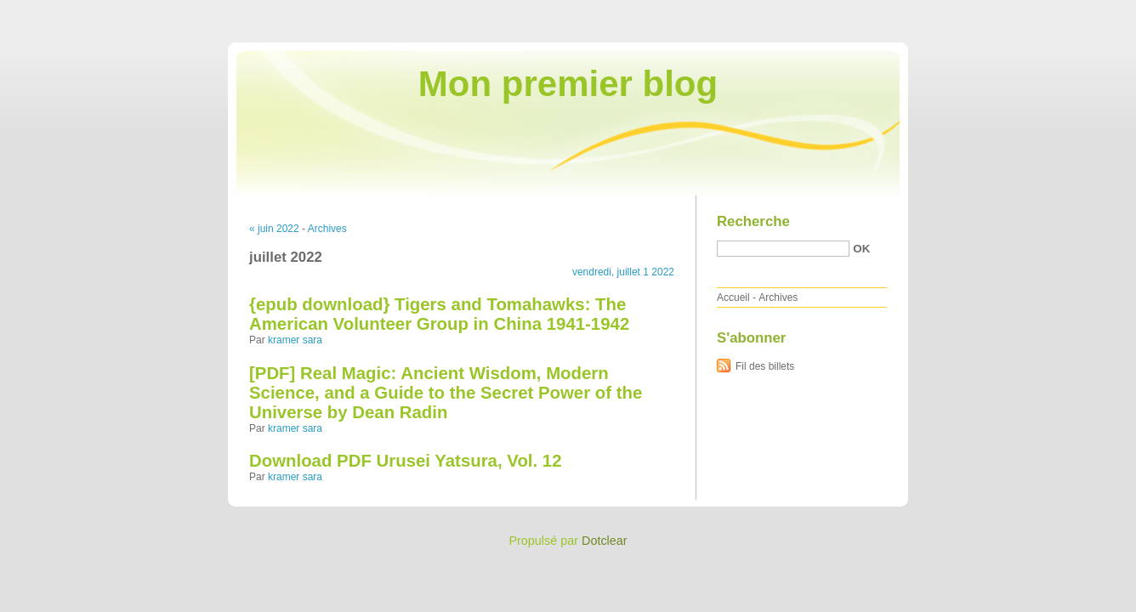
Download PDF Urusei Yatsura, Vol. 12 (405, 460)
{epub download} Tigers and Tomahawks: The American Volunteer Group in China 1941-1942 (439, 314)
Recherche (753, 221)
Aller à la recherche (1086, 12)
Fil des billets (765, 366)
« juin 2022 (274, 229)
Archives (327, 229)
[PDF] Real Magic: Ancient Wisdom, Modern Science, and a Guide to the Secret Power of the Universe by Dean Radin (445, 393)
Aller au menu (1002, 12)
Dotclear (605, 540)
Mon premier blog (568, 84)
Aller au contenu (927, 12)
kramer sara (295, 340)
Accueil (733, 297)
